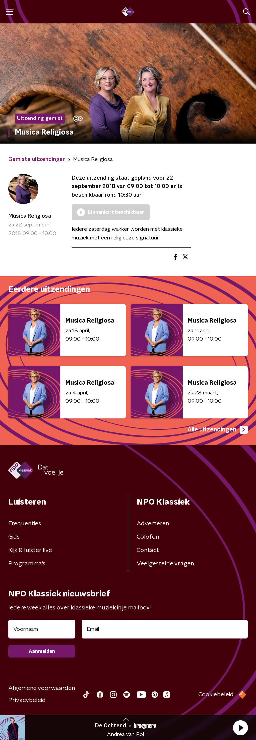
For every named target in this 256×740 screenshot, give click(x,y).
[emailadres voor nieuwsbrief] (165, 629)
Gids (14, 537)
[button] (240, 727)
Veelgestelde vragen (165, 564)
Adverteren (153, 524)
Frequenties (24, 524)
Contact (148, 550)
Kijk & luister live (30, 550)
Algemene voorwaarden (41, 688)
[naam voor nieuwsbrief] (41, 629)
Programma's (26, 564)
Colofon (148, 537)
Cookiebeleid (216, 695)
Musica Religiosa (29, 216)
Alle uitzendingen (217, 430)
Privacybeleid (27, 700)
